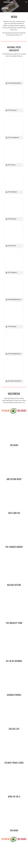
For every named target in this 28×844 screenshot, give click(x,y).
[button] (2, 2)
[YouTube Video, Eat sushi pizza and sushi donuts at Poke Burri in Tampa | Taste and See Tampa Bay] (14, 463)
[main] (14, 8)
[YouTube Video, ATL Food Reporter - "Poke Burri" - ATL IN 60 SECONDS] (14, 645)
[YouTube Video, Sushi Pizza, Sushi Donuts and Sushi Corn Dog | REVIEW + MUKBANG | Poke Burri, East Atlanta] (14, 531)
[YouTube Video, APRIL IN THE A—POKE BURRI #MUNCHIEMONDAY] (14, 781)
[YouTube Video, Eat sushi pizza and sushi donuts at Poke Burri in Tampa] (14, 497)
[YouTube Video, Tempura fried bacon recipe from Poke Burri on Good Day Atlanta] (14, 430)
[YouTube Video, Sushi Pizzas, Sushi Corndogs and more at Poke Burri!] (14, 607)
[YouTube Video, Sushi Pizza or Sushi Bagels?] (14, 747)
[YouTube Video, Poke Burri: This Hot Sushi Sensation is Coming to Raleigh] (14, 569)
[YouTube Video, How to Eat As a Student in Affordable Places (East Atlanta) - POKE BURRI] (14, 713)
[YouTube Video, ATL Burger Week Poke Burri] (14, 815)
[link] (14, 73)
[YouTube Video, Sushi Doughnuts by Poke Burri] (14, 679)
